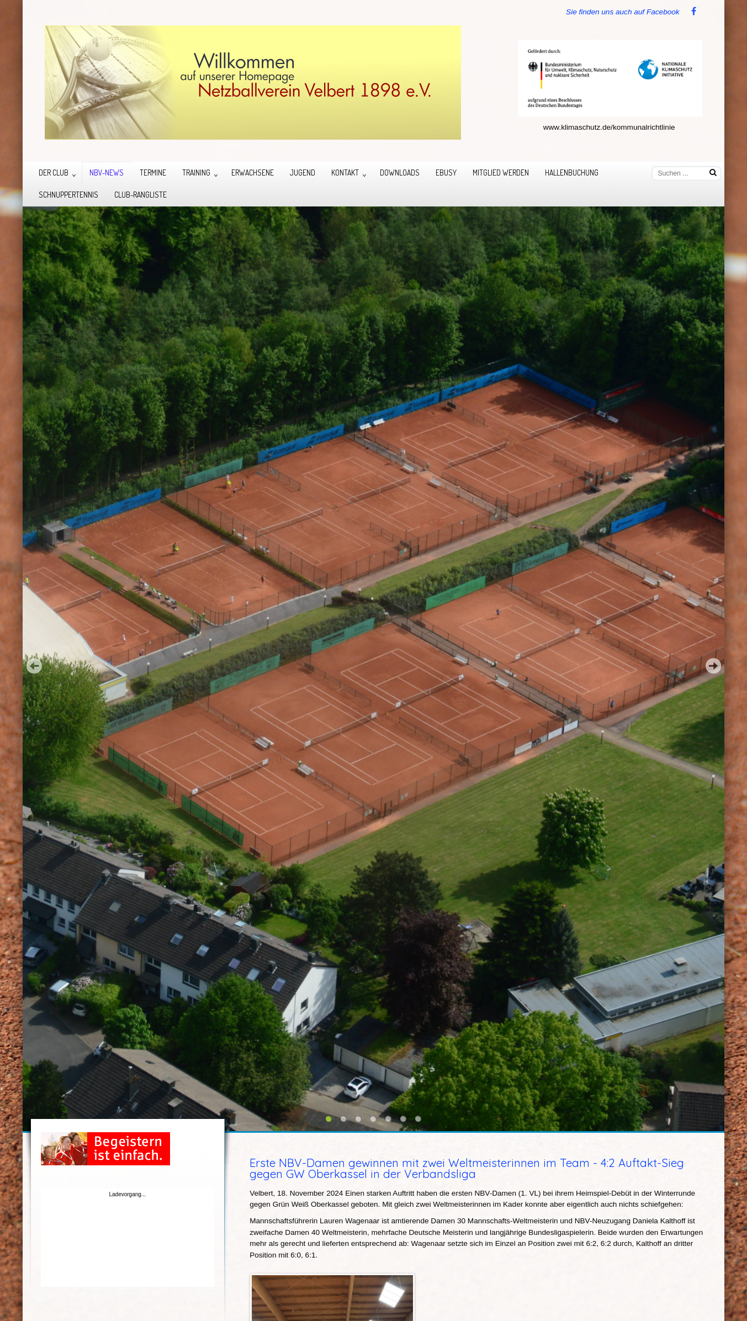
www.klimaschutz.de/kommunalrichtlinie (609, 127)
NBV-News (106, 172)
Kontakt (345, 172)
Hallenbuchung (571, 172)
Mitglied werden (501, 172)
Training (196, 172)
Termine (153, 172)
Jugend (302, 172)
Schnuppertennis (68, 194)
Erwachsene (252, 172)
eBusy (446, 172)
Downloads (400, 172)
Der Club (53, 172)
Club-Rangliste (140, 194)
